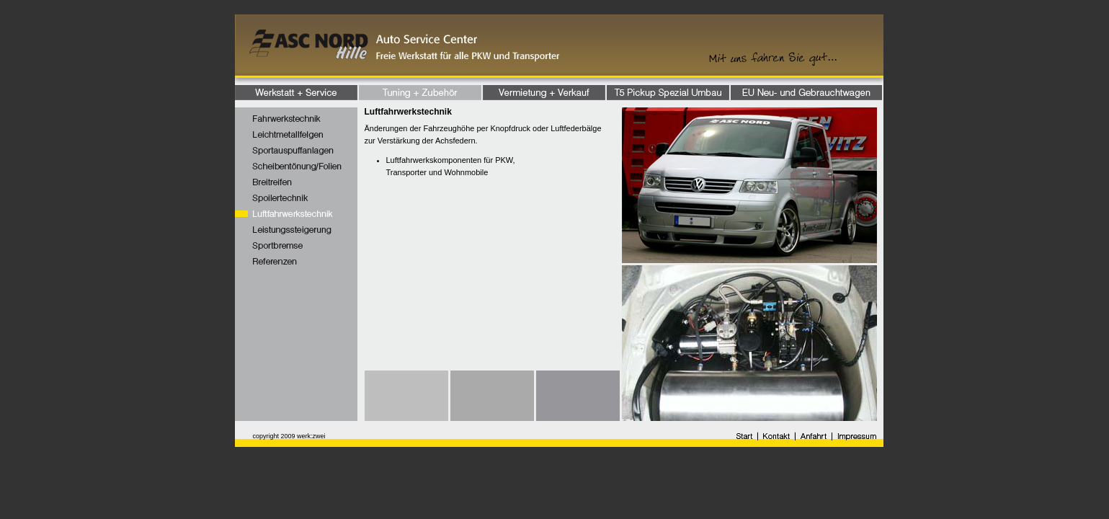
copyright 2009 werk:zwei (289, 436)
